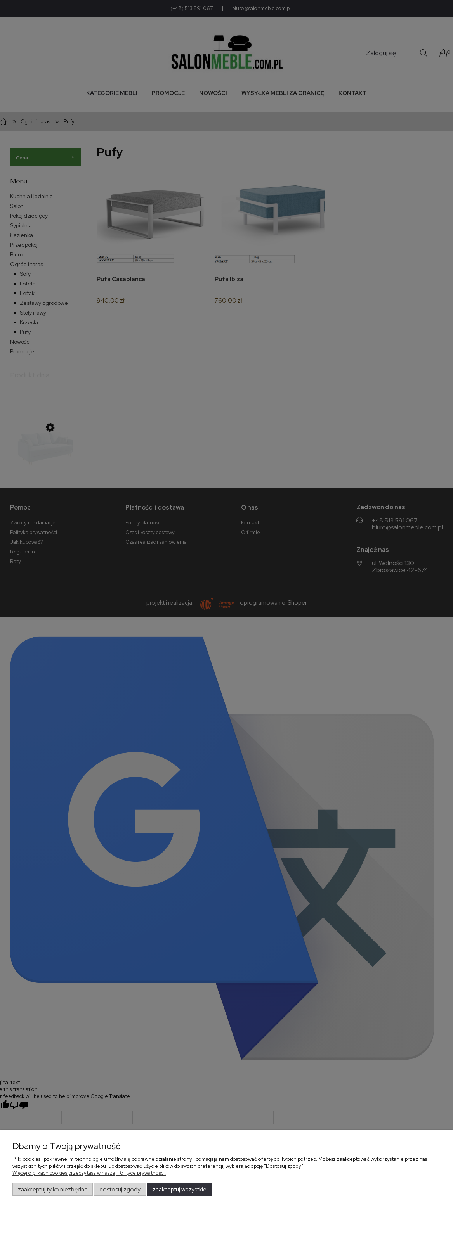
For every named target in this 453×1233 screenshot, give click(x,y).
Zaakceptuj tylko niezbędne (53, 1189)
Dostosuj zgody (120, 1189)
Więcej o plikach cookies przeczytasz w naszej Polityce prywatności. (89, 1173)
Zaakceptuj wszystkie (180, 1189)
